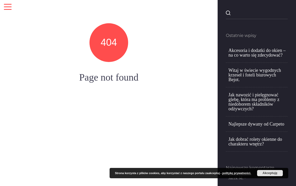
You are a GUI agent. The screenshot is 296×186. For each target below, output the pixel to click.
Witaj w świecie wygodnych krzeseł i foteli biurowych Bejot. (254, 75)
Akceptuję (269, 173)
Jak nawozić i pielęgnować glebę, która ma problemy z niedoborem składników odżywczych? (253, 101)
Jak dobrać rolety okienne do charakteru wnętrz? (255, 141)
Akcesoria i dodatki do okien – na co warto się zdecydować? (256, 53)
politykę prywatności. (236, 173)
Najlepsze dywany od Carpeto (256, 124)
